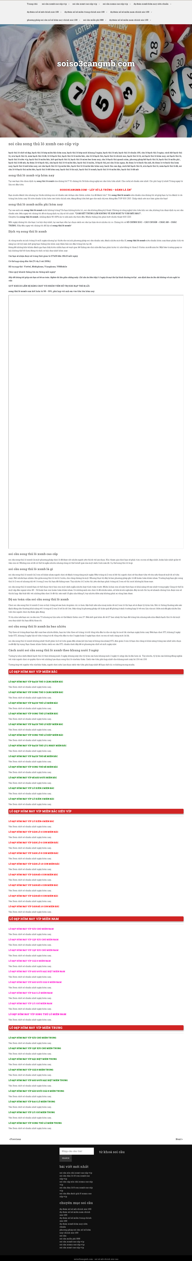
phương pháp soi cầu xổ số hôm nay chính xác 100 (52, 20)
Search (65, 1158)
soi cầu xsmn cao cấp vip (115, 4)
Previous (15, 1139)
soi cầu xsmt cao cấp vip (84, 4)
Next (179, 1139)
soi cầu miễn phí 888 (93, 20)
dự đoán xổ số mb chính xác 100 (43, 12)
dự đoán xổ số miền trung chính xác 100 (84, 12)
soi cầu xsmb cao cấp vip (54, 4)
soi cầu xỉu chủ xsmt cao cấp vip (75, 1172)
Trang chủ (32, 4)
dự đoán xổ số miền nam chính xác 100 (129, 12)
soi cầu (62, 1235)
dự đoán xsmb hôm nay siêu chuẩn (151, 4)
